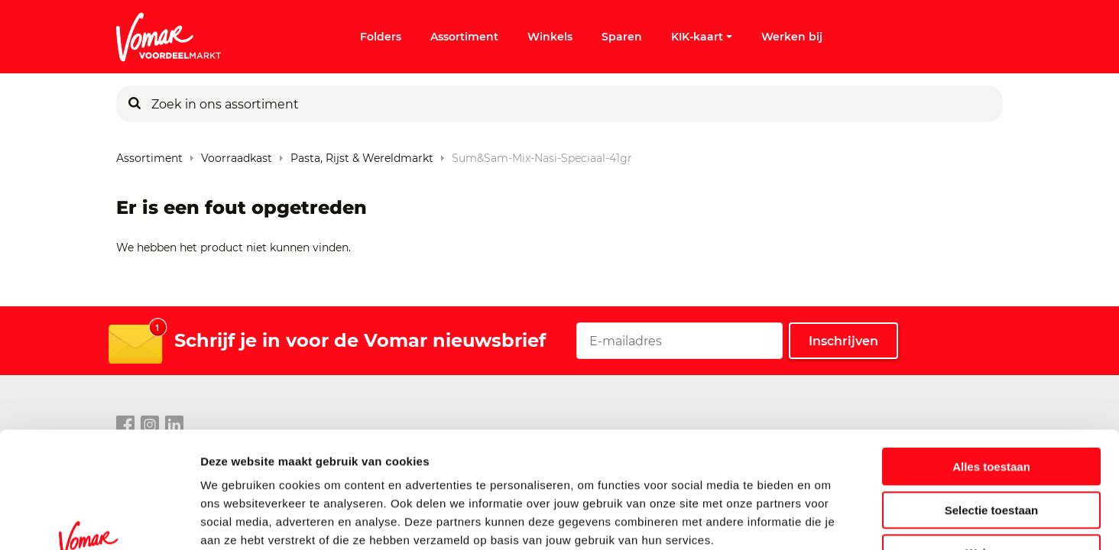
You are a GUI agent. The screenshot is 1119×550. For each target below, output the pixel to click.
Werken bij (791, 37)
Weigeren (991, 453)
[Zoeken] (134, 104)
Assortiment (464, 37)
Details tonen (826, 519)
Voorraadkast (236, 154)
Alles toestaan (991, 367)
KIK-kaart (701, 36)
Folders (380, 37)
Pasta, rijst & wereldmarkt (361, 154)
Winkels (549, 37)
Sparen (622, 37)
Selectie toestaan (992, 410)
